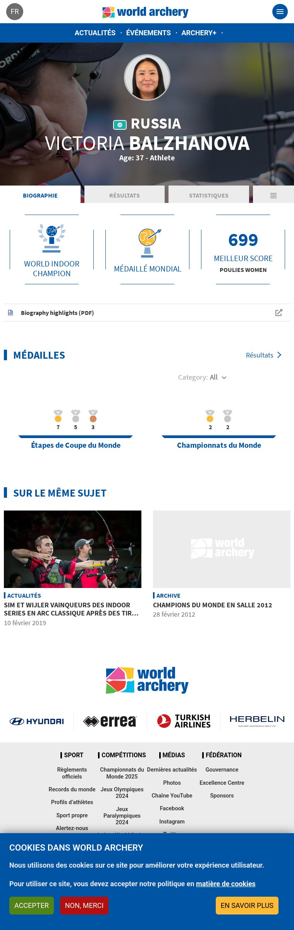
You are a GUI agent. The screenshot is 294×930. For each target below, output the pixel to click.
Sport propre (72, 815)
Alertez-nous (72, 828)
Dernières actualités (172, 770)
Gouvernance (221, 770)
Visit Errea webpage (110, 721)
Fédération (224, 755)
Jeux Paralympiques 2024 (122, 816)
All (214, 377)
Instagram (172, 821)
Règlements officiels (72, 773)
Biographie (40, 195)
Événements (148, 33)
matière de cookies (226, 884)
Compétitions (123, 755)
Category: (193, 377)
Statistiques (209, 195)
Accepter (31, 905)
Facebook (172, 808)
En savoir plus (247, 905)
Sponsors (222, 795)
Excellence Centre (221, 783)
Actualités (95, 33)
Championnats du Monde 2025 (122, 773)
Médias (174, 755)
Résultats (124, 195)
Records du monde (72, 789)
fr (14, 11)
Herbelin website (257, 721)
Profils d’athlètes (72, 802)
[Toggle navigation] (280, 11)
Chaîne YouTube (171, 795)
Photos (172, 783)
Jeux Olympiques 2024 (121, 792)
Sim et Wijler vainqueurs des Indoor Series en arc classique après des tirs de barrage (70, 613)
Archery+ (198, 33)
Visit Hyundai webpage (37, 721)
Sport (73, 755)
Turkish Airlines (184, 721)
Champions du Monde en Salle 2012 (212, 604)
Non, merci (84, 905)
